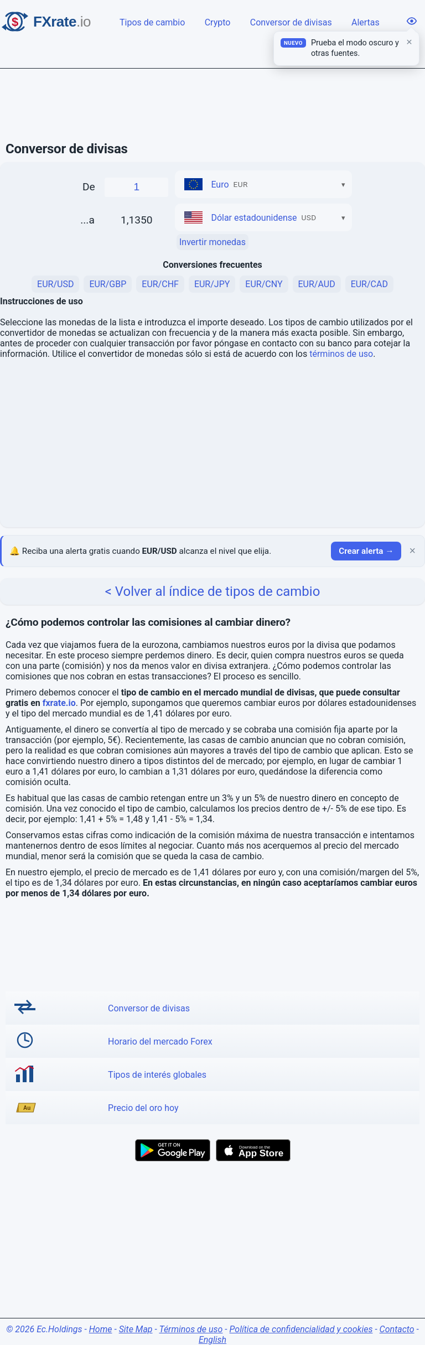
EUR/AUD (316, 284)
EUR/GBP (107, 284)
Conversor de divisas (292, 21)
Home (100, 1329)
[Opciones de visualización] (411, 21)
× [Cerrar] (412, 551)
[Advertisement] (212, 105)
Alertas (366, 21)
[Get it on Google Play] (172, 1150)
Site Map (136, 1329)
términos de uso (341, 354)
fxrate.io (59, 703)
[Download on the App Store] (253, 1150)
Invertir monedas (212, 242)
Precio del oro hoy (143, 1108)
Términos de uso (190, 1329)
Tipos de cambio (153, 21)
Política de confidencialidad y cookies (301, 1329)
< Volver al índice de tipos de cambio (212, 591)
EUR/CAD (369, 284)
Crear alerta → (366, 551)
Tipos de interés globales (157, 1074)
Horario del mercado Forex (160, 1041)
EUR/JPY (212, 284)
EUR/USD (55, 284)
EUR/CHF (160, 284)
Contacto (397, 1329)
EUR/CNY (263, 284)
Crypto (218, 21)
